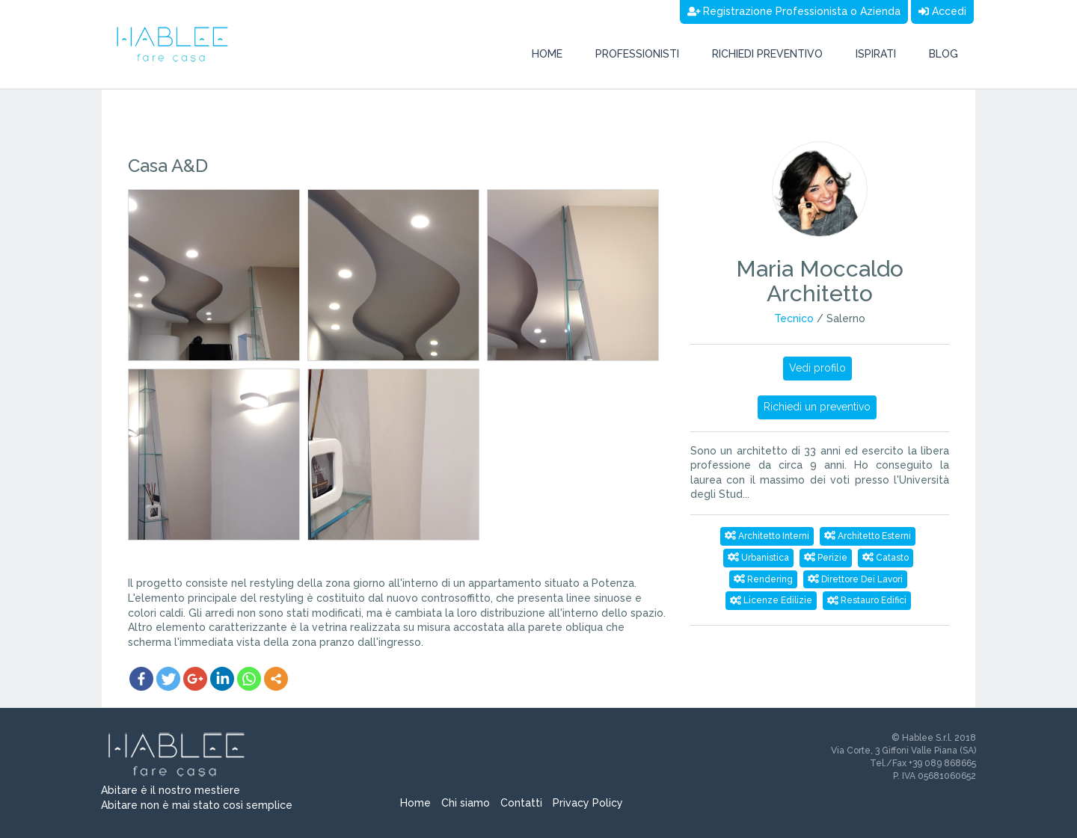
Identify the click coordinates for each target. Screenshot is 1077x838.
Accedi (942, 11)
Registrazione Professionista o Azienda (794, 11)
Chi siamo (465, 803)
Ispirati (876, 54)
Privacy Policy (588, 803)
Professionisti (637, 54)
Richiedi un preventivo (817, 407)
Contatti (521, 803)
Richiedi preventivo (767, 54)
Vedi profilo (817, 368)
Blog (943, 54)
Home (547, 54)
